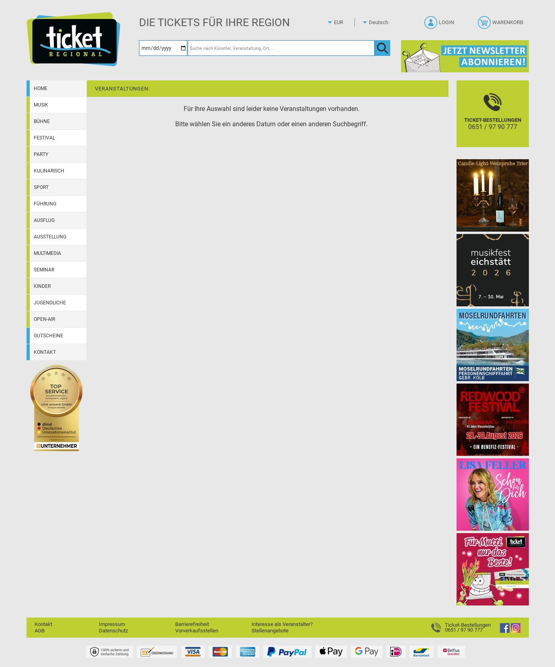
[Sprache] (381, 22)
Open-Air (44, 319)
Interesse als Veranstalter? (282, 624)
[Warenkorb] (501, 25)
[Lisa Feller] (493, 494)
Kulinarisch (49, 171)
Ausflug (44, 220)
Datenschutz (113, 631)
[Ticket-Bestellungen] (493, 121)
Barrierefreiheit (192, 624)
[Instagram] (515, 631)
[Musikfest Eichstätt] (493, 270)
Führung (45, 204)
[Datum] (163, 48)
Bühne (42, 121)
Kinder (42, 286)
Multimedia (47, 253)
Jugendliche (50, 303)
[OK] (382, 48)
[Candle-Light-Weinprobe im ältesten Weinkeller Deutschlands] (493, 195)
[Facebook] (505, 631)
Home (40, 88)
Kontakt (45, 352)
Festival (44, 138)
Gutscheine (48, 336)
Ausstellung (50, 237)
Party (41, 154)
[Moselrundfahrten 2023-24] (493, 345)
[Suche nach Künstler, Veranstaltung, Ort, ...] (281, 48)
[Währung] (346, 22)
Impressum (112, 624)
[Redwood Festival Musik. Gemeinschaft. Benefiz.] (493, 420)
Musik (41, 105)
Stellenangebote (270, 631)
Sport (41, 187)
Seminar (44, 270)
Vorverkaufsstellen (196, 631)
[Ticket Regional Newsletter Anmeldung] (465, 56)
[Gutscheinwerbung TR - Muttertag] (493, 569)
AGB (40, 631)
